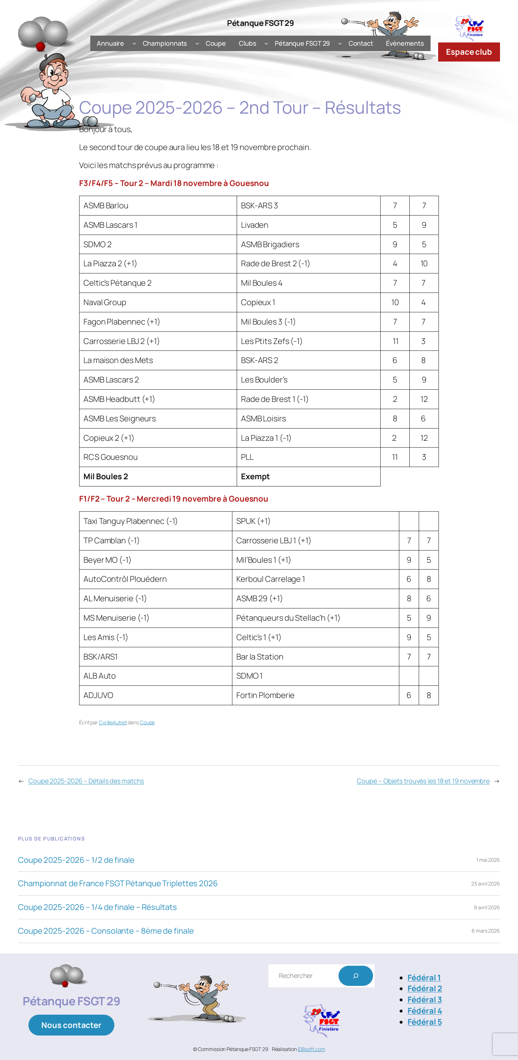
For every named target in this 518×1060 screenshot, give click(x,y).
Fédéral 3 (425, 999)
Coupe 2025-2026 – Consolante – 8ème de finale (106, 931)
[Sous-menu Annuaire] (134, 43)
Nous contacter (71, 1025)
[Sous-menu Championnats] (197, 43)
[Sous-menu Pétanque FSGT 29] (340, 43)
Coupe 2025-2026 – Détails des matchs (86, 780)
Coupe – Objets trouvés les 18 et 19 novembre (423, 780)
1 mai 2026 (488, 859)
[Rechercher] (355, 976)
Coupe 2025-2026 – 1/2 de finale (76, 860)
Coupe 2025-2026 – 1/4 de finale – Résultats (97, 907)
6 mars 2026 (486, 930)
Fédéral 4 (425, 1010)
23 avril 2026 (485, 883)
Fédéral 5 (425, 1021)
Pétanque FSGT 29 (260, 23)
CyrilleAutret (113, 722)
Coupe (147, 722)
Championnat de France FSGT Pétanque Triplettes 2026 (118, 883)
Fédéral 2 (425, 988)
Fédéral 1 (424, 977)
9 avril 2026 (487, 907)
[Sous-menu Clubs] (266, 43)
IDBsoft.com (311, 1049)
